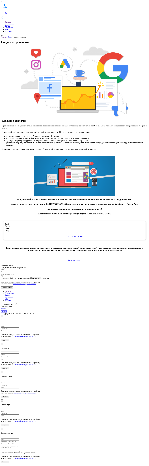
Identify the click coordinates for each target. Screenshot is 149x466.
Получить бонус (74, 236)
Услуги (7, 26)
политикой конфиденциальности (24, 284)
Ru (6, 13)
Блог (6, 29)
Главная (8, 22)
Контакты (8, 31)
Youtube (4, 308)
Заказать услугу (74, 260)
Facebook (4, 310)
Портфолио (9, 28)
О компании (9, 24)
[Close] (2, 316)
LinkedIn (4, 312)
